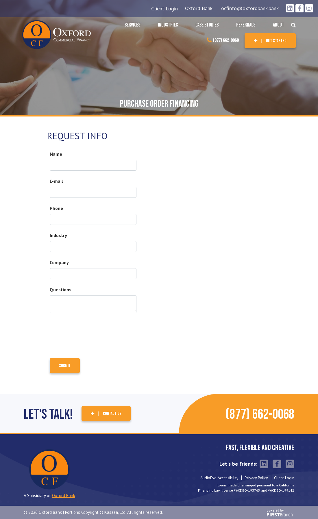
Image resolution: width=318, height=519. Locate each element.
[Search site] (293, 25)
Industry (58, 235)
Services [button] (132, 25)
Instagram (309, 8)
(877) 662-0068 (226, 40)
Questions (60, 289)
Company (59, 262)
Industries (168, 25)
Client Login (164, 8)
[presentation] (94, 333)
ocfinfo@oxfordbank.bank (250, 8)
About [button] (278, 25)
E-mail (56, 181)
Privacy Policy (256, 477)
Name (56, 154)
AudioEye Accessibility (219, 477)
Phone (56, 208)
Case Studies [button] (207, 25)
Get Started (276, 41)
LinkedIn (290, 8)
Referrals (245, 25)
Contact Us (112, 413)
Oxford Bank (198, 8)
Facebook (299, 8)
